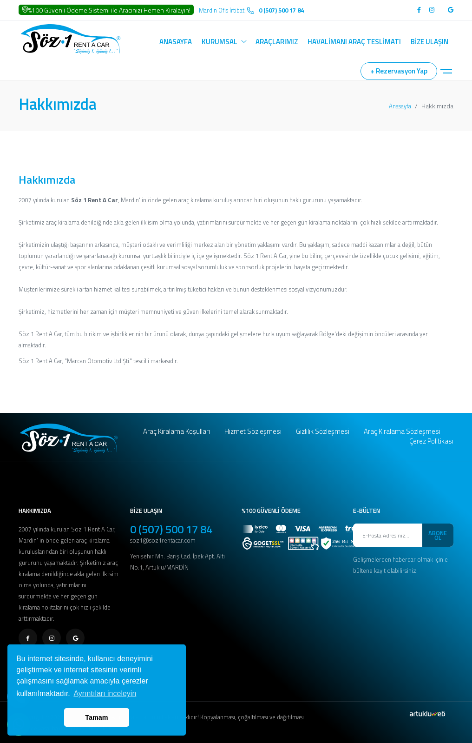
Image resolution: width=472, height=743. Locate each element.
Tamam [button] (96, 717)
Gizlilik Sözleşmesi (322, 431)
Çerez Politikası (431, 441)
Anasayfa (400, 106)
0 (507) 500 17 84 (171, 529)
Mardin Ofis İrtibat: (251, 10)
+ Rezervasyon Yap (398, 71)
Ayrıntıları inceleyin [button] (104, 693)
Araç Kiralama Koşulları (176, 431)
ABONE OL (437, 535)
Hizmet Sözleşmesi (253, 431)
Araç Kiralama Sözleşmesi (402, 431)
